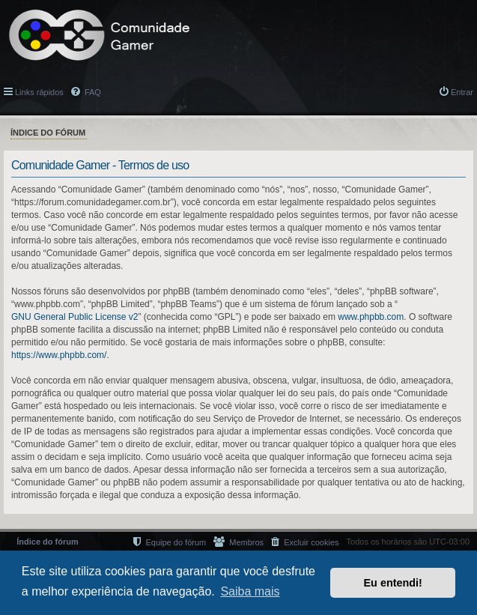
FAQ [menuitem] (91, 92)
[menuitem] (304, 542)
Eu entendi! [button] (393, 583)
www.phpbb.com (371, 317)
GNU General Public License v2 (74, 317)
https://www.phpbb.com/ (58, 355)
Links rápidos (39, 92)
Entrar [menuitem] (462, 92)
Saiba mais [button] (249, 591)
